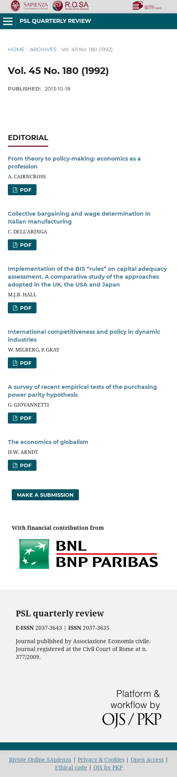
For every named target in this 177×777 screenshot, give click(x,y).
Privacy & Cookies (101, 759)
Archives (43, 49)
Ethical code (71, 767)
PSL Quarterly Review (55, 20)
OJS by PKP (107, 767)
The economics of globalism (48, 442)
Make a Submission (45, 495)
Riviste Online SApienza (40, 759)
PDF (24, 190)
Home (16, 49)
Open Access (147, 759)
